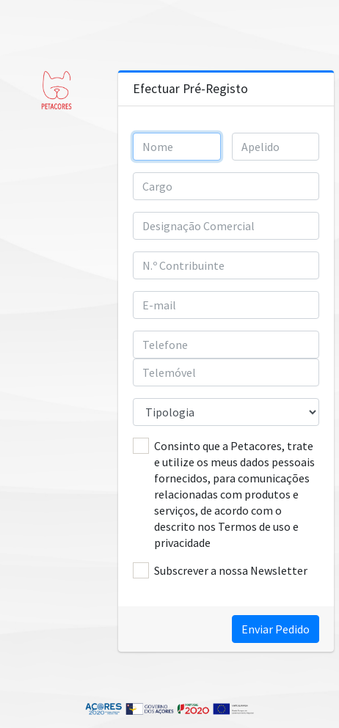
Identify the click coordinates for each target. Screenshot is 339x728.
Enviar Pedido (275, 629)
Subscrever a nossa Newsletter (230, 570)
